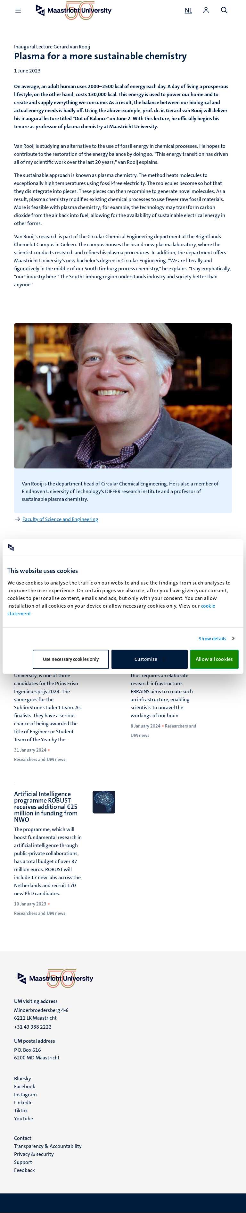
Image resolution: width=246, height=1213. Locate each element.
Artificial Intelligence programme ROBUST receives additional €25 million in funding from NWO (46, 807)
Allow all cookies (214, 659)
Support (23, 1162)
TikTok (21, 1110)
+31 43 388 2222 (33, 1026)
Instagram (25, 1094)
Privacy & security (34, 1154)
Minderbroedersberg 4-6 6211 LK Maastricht (41, 1014)
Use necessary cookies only (71, 659)
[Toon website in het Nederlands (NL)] (188, 10)
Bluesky (22, 1078)
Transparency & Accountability (48, 1146)
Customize (150, 659)
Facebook (24, 1086)
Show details (212, 639)
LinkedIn (23, 1102)
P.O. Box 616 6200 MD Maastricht (37, 1054)
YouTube (23, 1118)
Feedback (24, 1170)
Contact (22, 1138)
